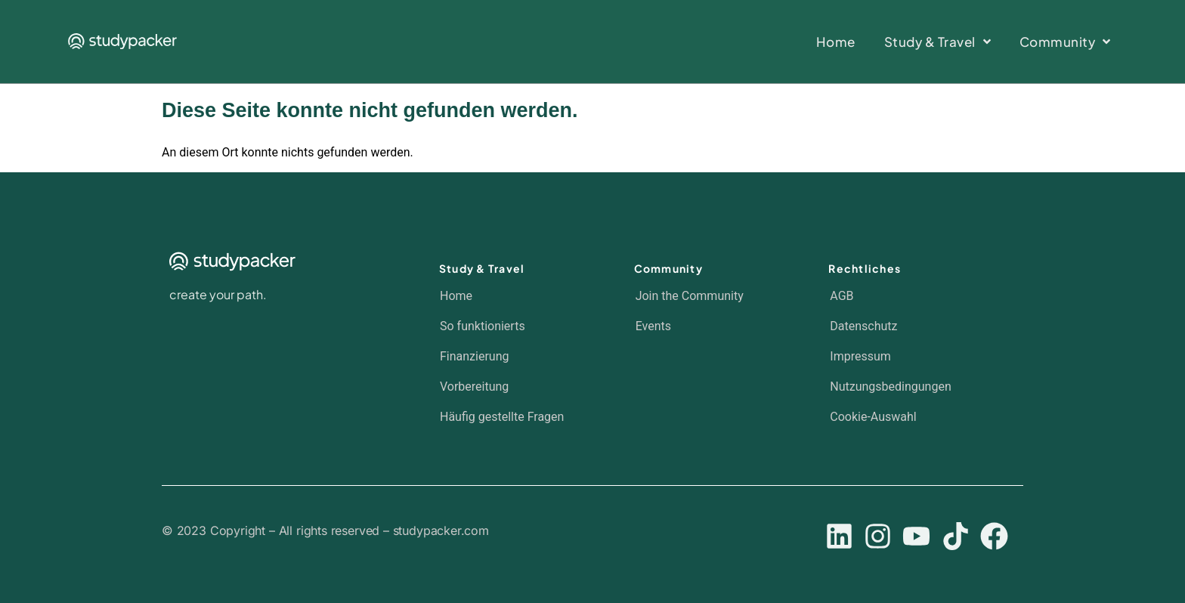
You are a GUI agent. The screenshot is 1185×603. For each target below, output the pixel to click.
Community (668, 268)
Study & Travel (482, 268)
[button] (911, 417)
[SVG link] (122, 41)
